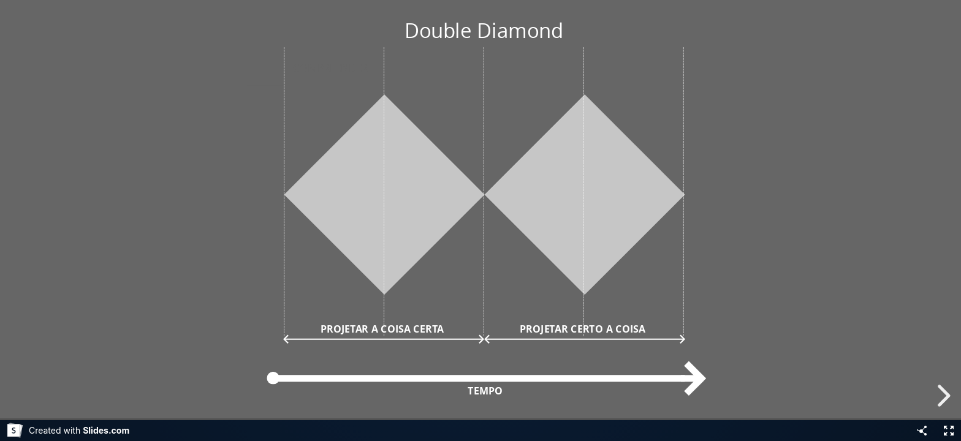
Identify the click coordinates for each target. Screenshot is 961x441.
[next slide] (942, 396)
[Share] (922, 430)
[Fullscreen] (948, 430)
